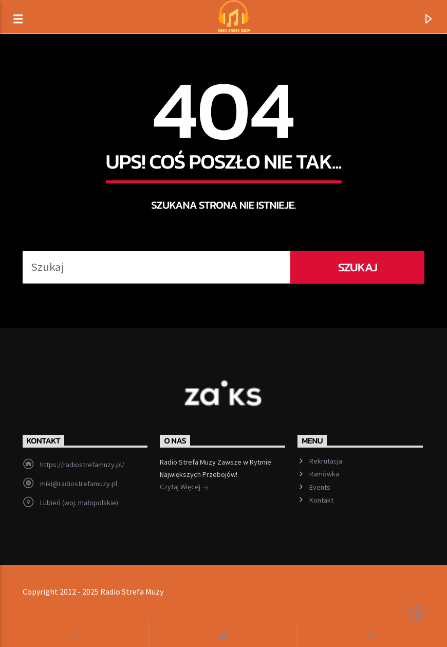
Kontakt (321, 500)
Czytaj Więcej (184, 487)
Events (319, 487)
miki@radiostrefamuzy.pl (78, 483)
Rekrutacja (325, 461)
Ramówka (324, 473)
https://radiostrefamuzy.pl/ (82, 464)
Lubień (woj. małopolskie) (79, 502)
